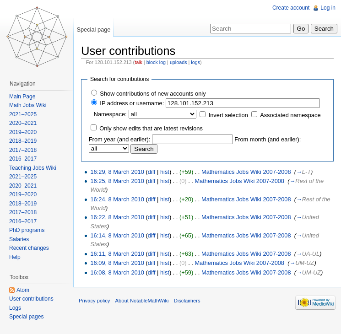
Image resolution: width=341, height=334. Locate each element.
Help (15, 257)
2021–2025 (23, 114)
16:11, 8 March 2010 (117, 253)
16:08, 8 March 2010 (117, 272)
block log (156, 62)
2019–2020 (23, 132)
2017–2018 (23, 150)
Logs (15, 308)
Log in (328, 8)
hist (164, 171)
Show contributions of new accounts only (153, 93)
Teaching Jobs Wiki (32, 168)
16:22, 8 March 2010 (117, 217)
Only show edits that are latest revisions (150, 128)
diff (152, 171)
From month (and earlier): (267, 139)
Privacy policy (94, 300)
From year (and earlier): (119, 139)
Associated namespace (290, 115)
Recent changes (29, 248)
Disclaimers (187, 300)
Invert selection (228, 115)
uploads (178, 62)
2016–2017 (23, 159)
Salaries (19, 239)
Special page (93, 29)
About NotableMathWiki (142, 300)
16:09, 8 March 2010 (117, 262)
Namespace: (110, 114)
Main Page (22, 96)
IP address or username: (132, 103)
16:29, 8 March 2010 (117, 171)
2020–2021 (23, 123)
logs (195, 62)
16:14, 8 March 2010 (117, 235)
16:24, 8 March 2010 (117, 199)
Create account (290, 8)
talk (138, 62)
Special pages (26, 316)
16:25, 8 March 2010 (117, 181)
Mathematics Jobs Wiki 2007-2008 (246, 171)
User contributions (31, 299)
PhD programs (26, 230)
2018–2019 (23, 141)
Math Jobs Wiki (27, 105)
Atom (22, 290)
